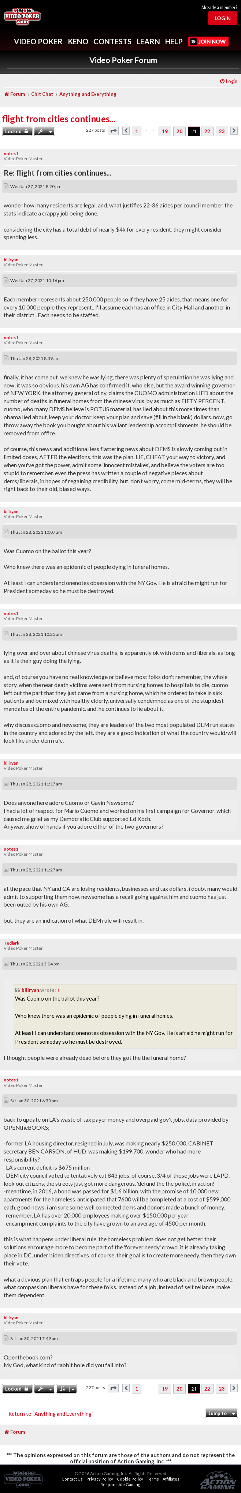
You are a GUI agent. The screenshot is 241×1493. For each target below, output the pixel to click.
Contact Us (72, 1479)
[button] (113, 131)
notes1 (11, 153)
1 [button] (136, 131)
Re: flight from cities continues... (57, 172)
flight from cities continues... (58, 118)
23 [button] (222, 131)
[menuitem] (228, 81)
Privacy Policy (99, 1479)
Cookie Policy (130, 1479)
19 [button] (165, 131)
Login (223, 18)
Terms (153, 1479)
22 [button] (207, 131)
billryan (11, 259)
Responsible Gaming (120, 1484)
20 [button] (179, 131)
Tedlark (11, 943)
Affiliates (171, 1479)
